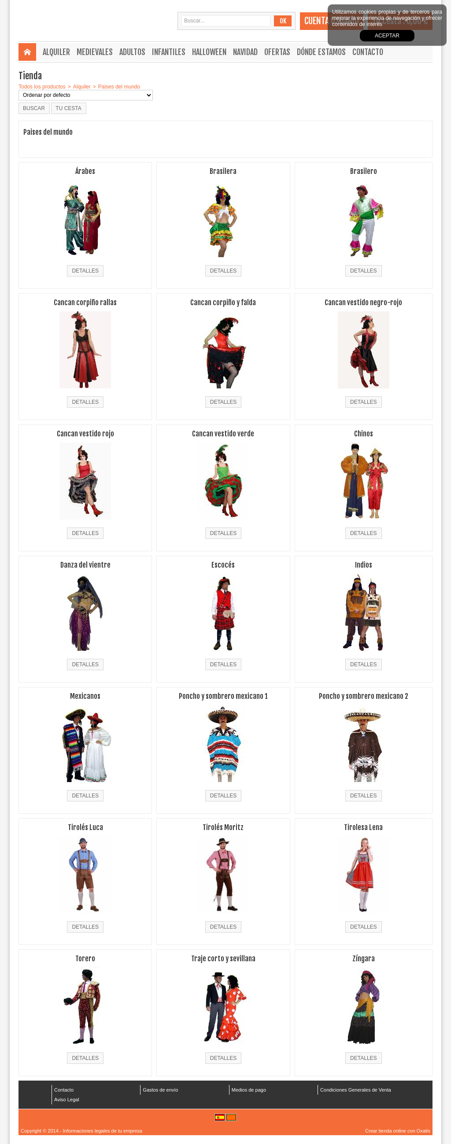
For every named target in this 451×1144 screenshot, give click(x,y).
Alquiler (56, 52)
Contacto (367, 52)
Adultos (132, 52)
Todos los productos (42, 87)
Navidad (245, 52)
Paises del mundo (119, 87)
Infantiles (168, 52)
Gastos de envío (160, 1089)
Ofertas (277, 52)
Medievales (95, 52)
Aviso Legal (66, 1099)
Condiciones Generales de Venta (355, 1089)
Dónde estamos (321, 52)
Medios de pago (249, 1089)
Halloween (209, 52)
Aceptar (387, 36)
